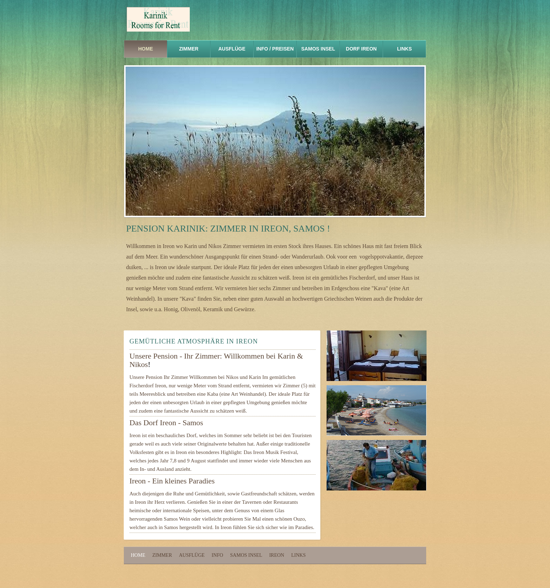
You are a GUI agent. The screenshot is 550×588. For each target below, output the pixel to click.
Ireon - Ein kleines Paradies (172, 480)
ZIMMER (188, 49)
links (404, 49)
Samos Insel (246, 555)
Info (217, 555)
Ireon (276, 555)
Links (298, 555)
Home (145, 49)
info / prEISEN (275, 49)
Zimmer (162, 555)
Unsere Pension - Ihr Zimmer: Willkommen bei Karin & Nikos (216, 360)
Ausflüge (232, 49)
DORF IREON (361, 49)
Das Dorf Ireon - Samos (166, 422)
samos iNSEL (318, 49)
